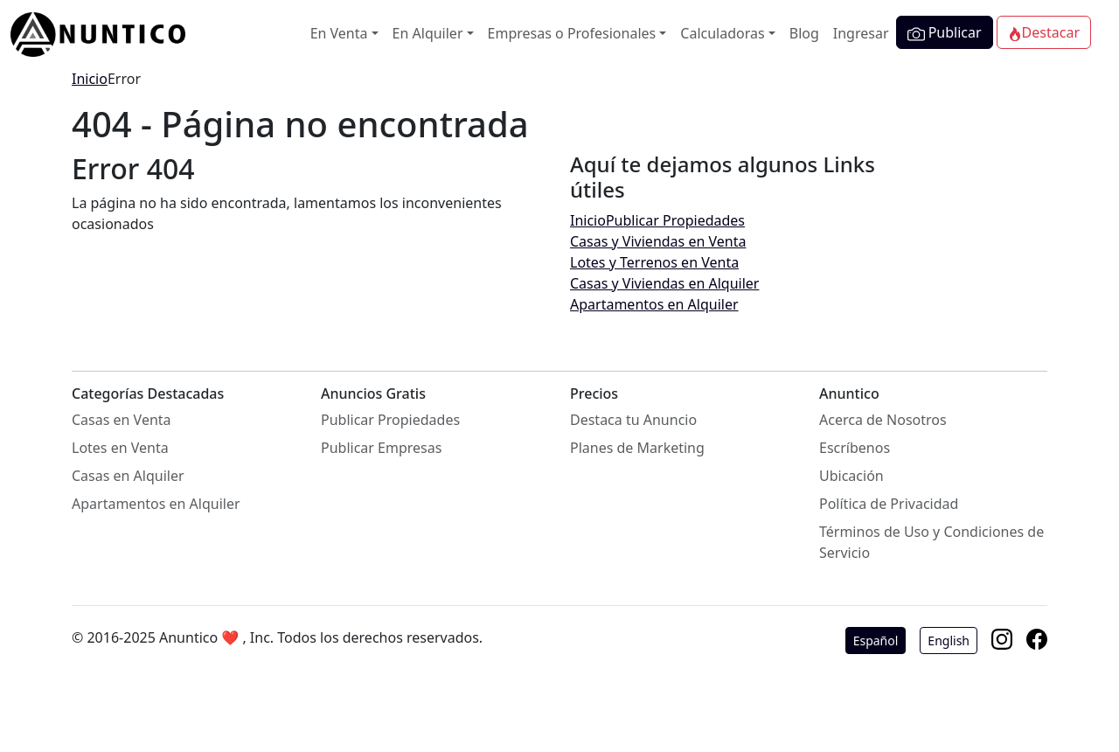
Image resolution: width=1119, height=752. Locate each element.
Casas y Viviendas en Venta (658, 241)
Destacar (1044, 32)
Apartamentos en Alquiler (654, 304)
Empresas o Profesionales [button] (572, 33)
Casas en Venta (121, 419)
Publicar (944, 33)
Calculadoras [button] (722, 33)
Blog (804, 33)
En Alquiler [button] (428, 33)
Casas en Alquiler (128, 475)
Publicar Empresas (381, 447)
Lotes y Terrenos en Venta (654, 262)
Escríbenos (854, 447)
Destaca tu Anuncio (633, 419)
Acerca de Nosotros (883, 419)
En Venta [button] (339, 33)
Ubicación (851, 475)
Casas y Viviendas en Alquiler (664, 283)
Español (876, 640)
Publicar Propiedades (675, 220)
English (949, 640)
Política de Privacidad (888, 503)
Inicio (90, 78)
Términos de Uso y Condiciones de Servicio (931, 542)
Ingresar (861, 33)
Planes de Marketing (637, 447)
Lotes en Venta (120, 447)
